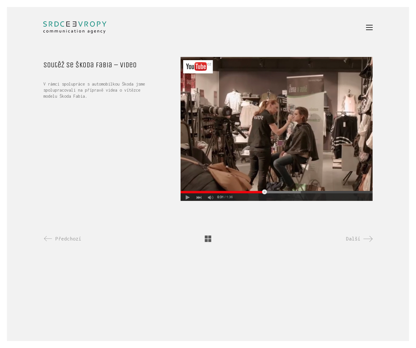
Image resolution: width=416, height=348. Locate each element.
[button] (369, 27)
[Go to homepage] (74, 27)
